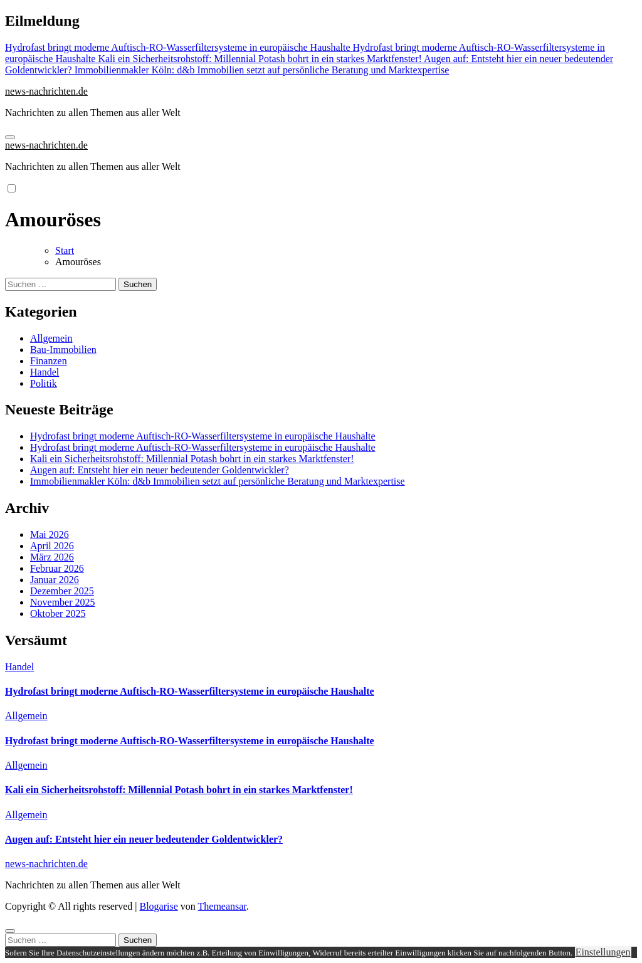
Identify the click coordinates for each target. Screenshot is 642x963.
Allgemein (51, 338)
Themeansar (222, 906)
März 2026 (52, 557)
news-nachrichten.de (46, 91)
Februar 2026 (57, 568)
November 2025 (62, 602)
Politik (43, 383)
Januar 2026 (54, 579)
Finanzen (48, 360)
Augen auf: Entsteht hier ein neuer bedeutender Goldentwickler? (159, 470)
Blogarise (158, 906)
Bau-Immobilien (63, 349)
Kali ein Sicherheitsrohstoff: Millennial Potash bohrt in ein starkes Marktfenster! (192, 458)
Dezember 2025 (62, 591)
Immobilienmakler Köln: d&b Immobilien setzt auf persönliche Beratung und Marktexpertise (217, 481)
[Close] (10, 931)
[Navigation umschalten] (10, 137)
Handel (44, 372)
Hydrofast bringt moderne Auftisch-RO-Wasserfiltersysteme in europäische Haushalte (203, 436)
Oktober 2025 (57, 613)
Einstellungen (603, 952)
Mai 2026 (49, 534)
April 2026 (52, 545)
